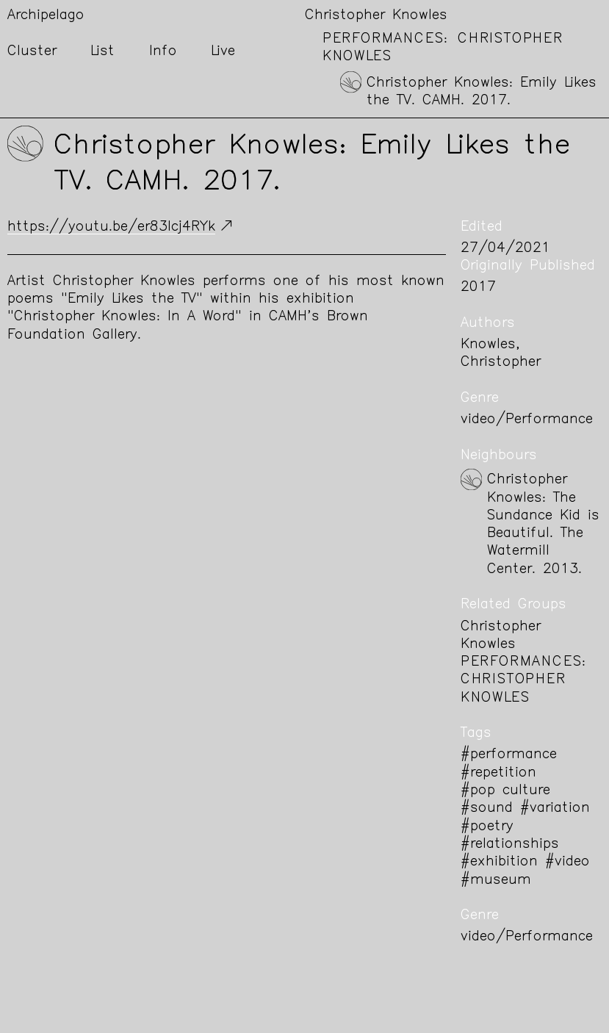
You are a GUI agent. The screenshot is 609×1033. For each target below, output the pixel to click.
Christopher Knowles (376, 16)
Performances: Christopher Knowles (524, 680)
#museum (496, 880)
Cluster (32, 52)
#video (567, 862)
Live (223, 52)
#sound (487, 808)
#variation (555, 808)
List (102, 52)
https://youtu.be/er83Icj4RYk (111, 227)
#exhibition (499, 862)
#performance (509, 755)
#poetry (487, 827)
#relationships (510, 844)
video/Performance (527, 420)
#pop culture (505, 791)
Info (163, 52)
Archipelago (45, 16)
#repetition (498, 773)
